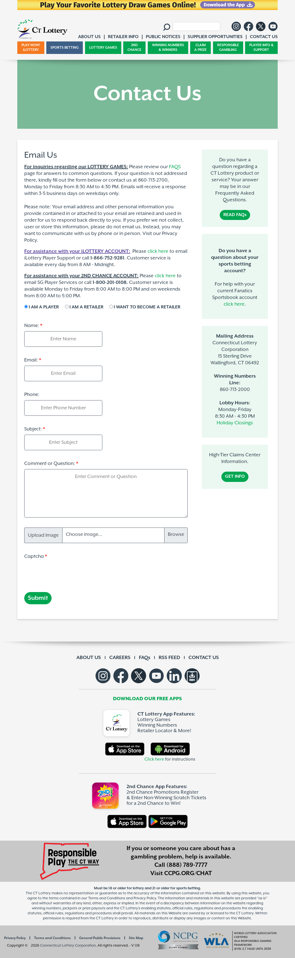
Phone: (31, 394)
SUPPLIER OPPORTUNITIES (215, 36)
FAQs (144, 657)
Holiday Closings (235, 423)
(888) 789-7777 (186, 865)
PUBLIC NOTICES (163, 36)
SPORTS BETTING (64, 48)
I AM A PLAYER (44, 307)
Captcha (34, 556)
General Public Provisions (99, 938)
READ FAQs (234, 214)
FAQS (175, 167)
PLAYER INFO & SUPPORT (261, 47)
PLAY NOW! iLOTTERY (30, 47)
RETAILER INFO (123, 36)
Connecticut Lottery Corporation (68, 946)
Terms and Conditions (52, 938)
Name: (31, 325)
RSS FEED (169, 657)
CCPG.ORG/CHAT (188, 873)
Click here (154, 759)
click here (234, 304)
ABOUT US (88, 657)
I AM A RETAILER (86, 307)
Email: (31, 360)
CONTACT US (203, 657)
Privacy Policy (15, 938)
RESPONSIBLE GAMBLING (228, 47)
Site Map (136, 938)
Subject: (33, 429)
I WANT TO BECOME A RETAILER (147, 307)
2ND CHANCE (134, 47)
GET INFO (235, 476)
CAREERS (119, 657)
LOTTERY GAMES (103, 48)
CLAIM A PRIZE (200, 47)
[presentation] (66, 573)
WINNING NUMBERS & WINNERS (168, 47)
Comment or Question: (49, 463)
